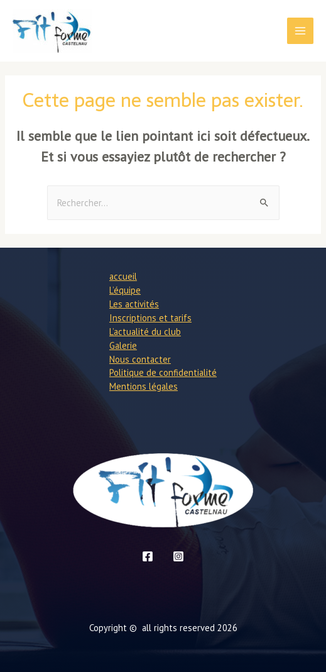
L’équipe (125, 290)
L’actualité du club (145, 332)
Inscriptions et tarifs (150, 318)
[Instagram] (178, 556)
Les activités (134, 304)
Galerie (123, 345)
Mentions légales (143, 386)
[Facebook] (147, 556)
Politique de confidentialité (163, 372)
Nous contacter (140, 359)
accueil (123, 276)
